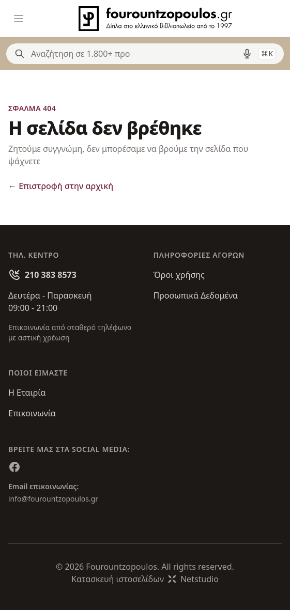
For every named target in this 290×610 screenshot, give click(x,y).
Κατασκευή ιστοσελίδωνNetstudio (145, 579)
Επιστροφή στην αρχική (60, 186)
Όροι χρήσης (179, 274)
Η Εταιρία (26, 392)
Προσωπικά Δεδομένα (196, 295)
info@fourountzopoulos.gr (53, 499)
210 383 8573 (51, 274)
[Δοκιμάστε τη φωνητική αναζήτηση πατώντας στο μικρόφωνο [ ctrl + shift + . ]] (247, 53)
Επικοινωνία (32, 413)
